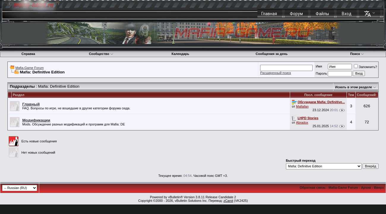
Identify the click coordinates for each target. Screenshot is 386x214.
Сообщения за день (271, 54)
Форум (296, 13)
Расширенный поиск (275, 73)
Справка (28, 54)
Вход (347, 13)
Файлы (322, 13)
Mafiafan (302, 106)
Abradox (302, 122)
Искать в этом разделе (353, 87)
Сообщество (101, 54)
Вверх (379, 187)
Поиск (357, 54)
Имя (319, 66)
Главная (269, 13)
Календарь (180, 54)
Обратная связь (312, 187)
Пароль (321, 73)
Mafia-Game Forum (29, 68)
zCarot (228, 200)
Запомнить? (365, 67)
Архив (366, 187)
